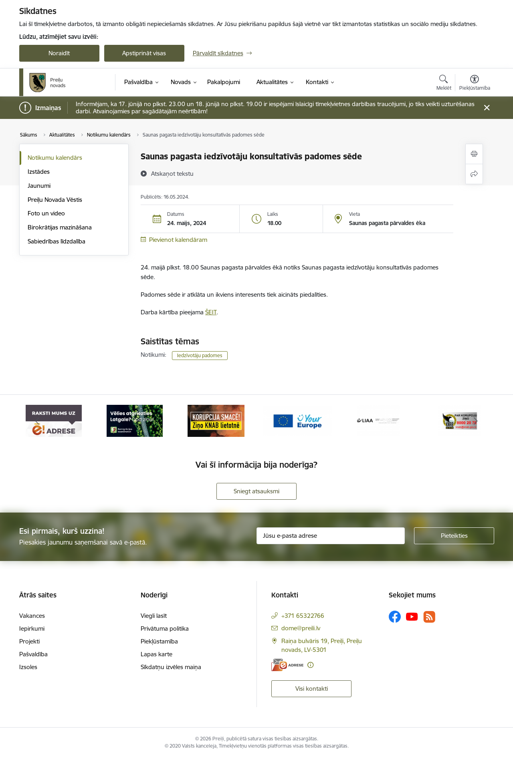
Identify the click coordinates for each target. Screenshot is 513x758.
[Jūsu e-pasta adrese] (330, 535)
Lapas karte (156, 654)
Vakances (32, 615)
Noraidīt (59, 53)
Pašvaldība (33, 654)
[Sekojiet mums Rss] (429, 617)
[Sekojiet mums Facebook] (395, 617)
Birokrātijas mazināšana (60, 227)
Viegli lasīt (154, 615)
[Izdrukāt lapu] (474, 154)
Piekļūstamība (159, 641)
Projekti (29, 641)
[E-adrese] (287, 665)
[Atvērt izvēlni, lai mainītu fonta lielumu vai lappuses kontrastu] (474, 83)
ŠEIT (210, 312)
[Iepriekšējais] (37, 421)
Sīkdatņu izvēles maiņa (171, 667)
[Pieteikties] (454, 535)
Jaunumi (39, 185)
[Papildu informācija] (310, 665)
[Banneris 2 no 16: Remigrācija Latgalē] (135, 420)
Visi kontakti (311, 688)
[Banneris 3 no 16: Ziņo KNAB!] (216, 420)
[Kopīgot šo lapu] (474, 174)
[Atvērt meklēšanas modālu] (443, 83)
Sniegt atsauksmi (256, 491)
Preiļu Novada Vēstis (55, 199)
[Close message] (486, 108)
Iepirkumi (31, 628)
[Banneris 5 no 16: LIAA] (378, 420)
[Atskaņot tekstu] (172, 173)
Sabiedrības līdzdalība (56, 241)
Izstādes (39, 171)
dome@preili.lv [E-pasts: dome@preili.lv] (300, 628)
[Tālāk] (475, 421)
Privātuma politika (165, 628)
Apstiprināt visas (144, 53)
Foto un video (46, 213)
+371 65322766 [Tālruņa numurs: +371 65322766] (302, 615)
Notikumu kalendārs (55, 157)
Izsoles (28, 667)
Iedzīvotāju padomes (199, 355)
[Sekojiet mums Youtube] (412, 616)
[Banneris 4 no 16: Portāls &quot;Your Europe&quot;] (297, 420)
